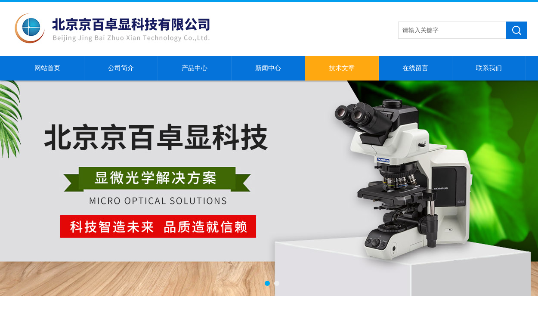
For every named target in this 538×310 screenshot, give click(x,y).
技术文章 (342, 68)
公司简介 (121, 68)
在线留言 (415, 68)
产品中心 (194, 68)
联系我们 (489, 68)
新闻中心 (268, 68)
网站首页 (47, 68)
